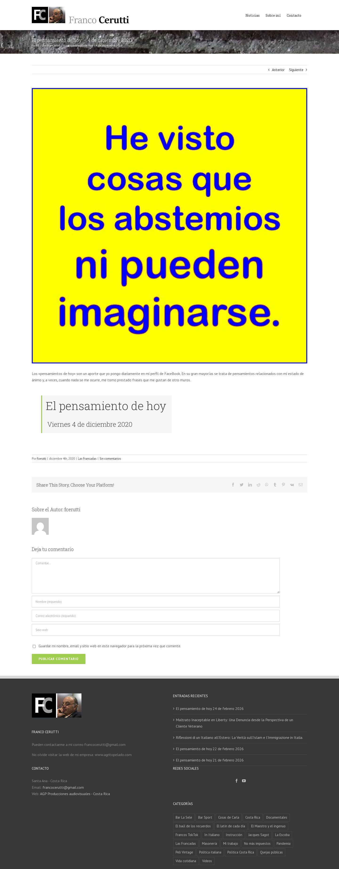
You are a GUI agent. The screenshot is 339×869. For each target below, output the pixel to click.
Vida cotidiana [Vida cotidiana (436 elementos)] (186, 861)
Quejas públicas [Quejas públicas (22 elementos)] (271, 852)
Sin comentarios (110, 459)
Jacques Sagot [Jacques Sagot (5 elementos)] (258, 835)
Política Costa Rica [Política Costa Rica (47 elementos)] (240, 852)
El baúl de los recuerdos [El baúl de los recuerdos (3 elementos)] (193, 826)
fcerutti (41, 459)
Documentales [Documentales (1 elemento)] (276, 817)
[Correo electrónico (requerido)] (156, 616)
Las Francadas (87, 459)
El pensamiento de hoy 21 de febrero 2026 (210, 760)
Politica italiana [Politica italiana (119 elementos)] (210, 852)
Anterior (278, 69)
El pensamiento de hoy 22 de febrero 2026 (210, 748)
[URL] (156, 630)
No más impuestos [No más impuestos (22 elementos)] (257, 843)
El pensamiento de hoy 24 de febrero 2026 (210, 708)
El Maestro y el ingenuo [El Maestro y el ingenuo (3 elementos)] (268, 826)
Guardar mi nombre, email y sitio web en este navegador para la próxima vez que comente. (110, 646)
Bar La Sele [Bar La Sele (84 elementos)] (184, 817)
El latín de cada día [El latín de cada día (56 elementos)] (231, 826)
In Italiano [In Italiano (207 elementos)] (212, 835)
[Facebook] (236, 781)
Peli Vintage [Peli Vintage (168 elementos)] (184, 852)
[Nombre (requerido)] (156, 601)
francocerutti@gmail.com (63, 787)
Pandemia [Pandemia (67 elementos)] (284, 843)
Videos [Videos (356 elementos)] (207, 861)
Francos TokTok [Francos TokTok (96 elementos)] (187, 835)
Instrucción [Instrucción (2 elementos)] (234, 835)
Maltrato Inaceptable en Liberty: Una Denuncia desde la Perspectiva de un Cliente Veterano (234, 722)
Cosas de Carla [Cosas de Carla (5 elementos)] (228, 817)
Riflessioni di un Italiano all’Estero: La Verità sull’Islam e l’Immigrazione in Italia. (239, 737)
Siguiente (296, 69)
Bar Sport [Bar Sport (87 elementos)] (205, 817)
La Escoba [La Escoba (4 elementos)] (282, 835)
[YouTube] (244, 781)
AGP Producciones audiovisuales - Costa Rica (75, 793)
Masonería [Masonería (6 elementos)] (209, 843)
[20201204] (169, 225)
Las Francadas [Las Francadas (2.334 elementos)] (186, 843)
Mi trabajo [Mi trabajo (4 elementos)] (230, 843)
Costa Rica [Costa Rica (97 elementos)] (252, 817)
